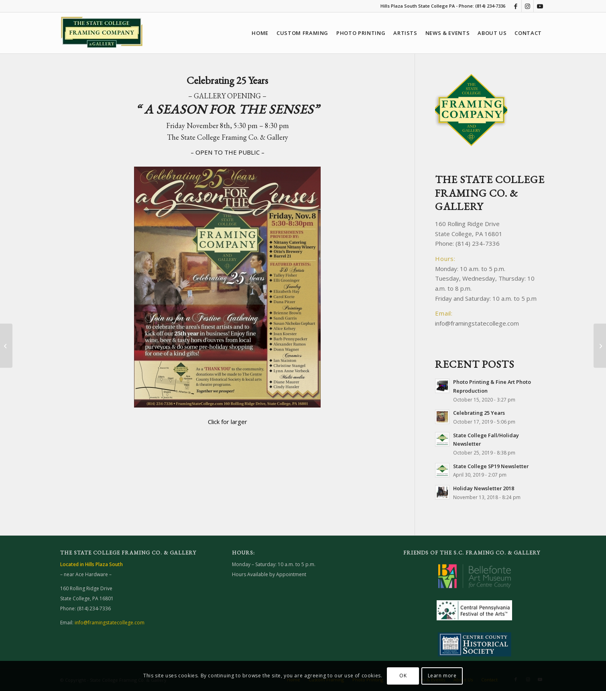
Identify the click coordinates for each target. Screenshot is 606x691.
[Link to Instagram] (527, 6)
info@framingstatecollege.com (477, 323)
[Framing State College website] (101, 36)
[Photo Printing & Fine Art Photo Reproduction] (600, 346)
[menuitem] (260, 32)
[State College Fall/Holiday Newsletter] (6, 346)
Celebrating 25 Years (479, 412)
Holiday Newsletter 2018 (483, 488)
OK (403, 675)
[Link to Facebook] (515, 6)
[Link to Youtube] (540, 6)
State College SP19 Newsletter (491, 466)
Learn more (442, 675)
